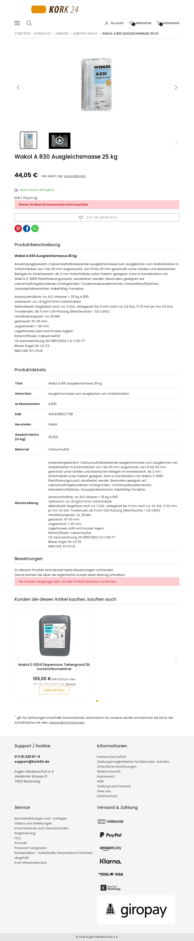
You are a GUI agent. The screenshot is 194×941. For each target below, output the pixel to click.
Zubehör (61, 33)
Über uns (104, 791)
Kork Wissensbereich (31, 862)
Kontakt (21, 843)
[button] (175, 87)
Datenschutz (107, 796)
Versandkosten (75, 176)
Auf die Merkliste (97, 217)
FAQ (18, 838)
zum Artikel (54, 690)
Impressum (106, 776)
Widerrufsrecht (109, 771)
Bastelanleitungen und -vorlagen (41, 818)
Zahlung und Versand (114, 786)
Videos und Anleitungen (33, 823)
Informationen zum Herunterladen (42, 828)
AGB (100, 781)
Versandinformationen (67, 722)
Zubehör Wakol (85, 33)
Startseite (23, 33)
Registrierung (25, 833)
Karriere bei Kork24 (111, 756)
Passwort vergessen (31, 848)
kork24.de (43, 33)
